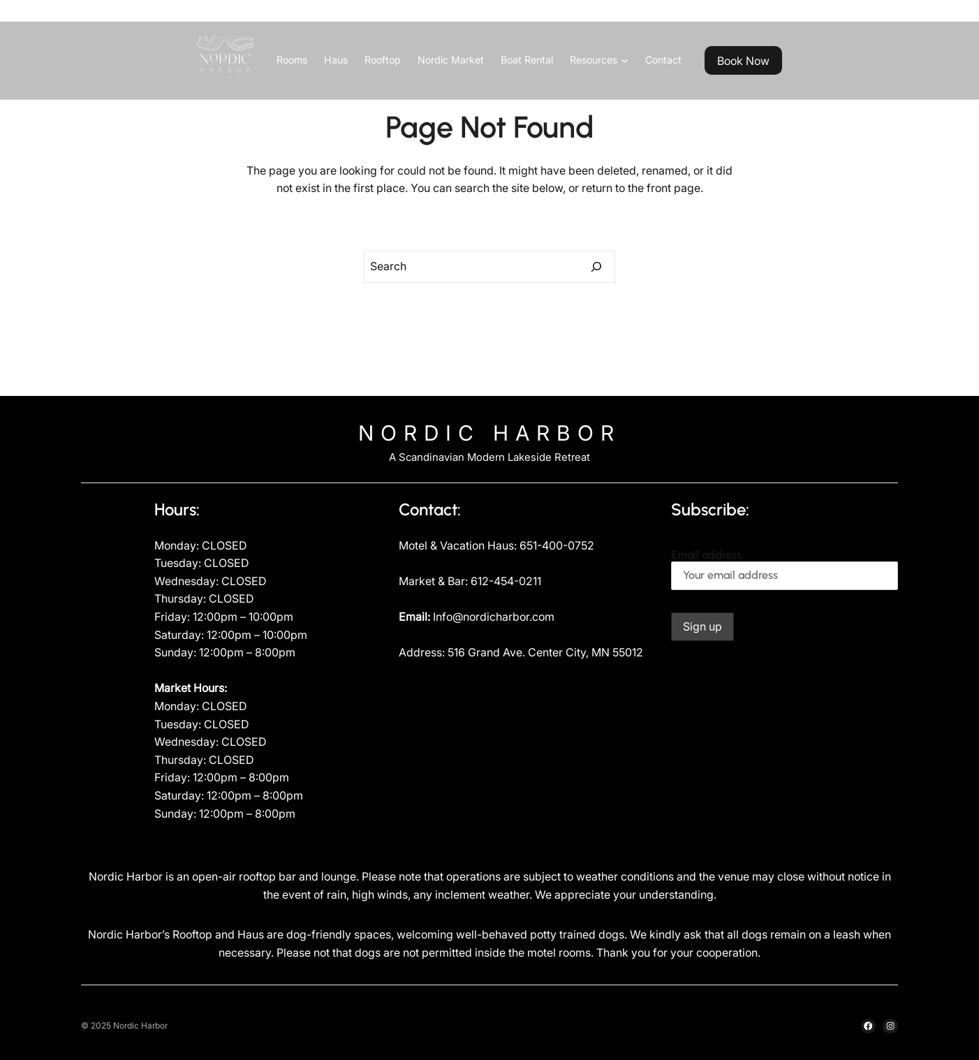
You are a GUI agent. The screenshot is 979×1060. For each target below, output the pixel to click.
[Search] (596, 266)
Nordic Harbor (489, 433)
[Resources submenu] (624, 60)
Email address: (784, 569)
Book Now (743, 61)
